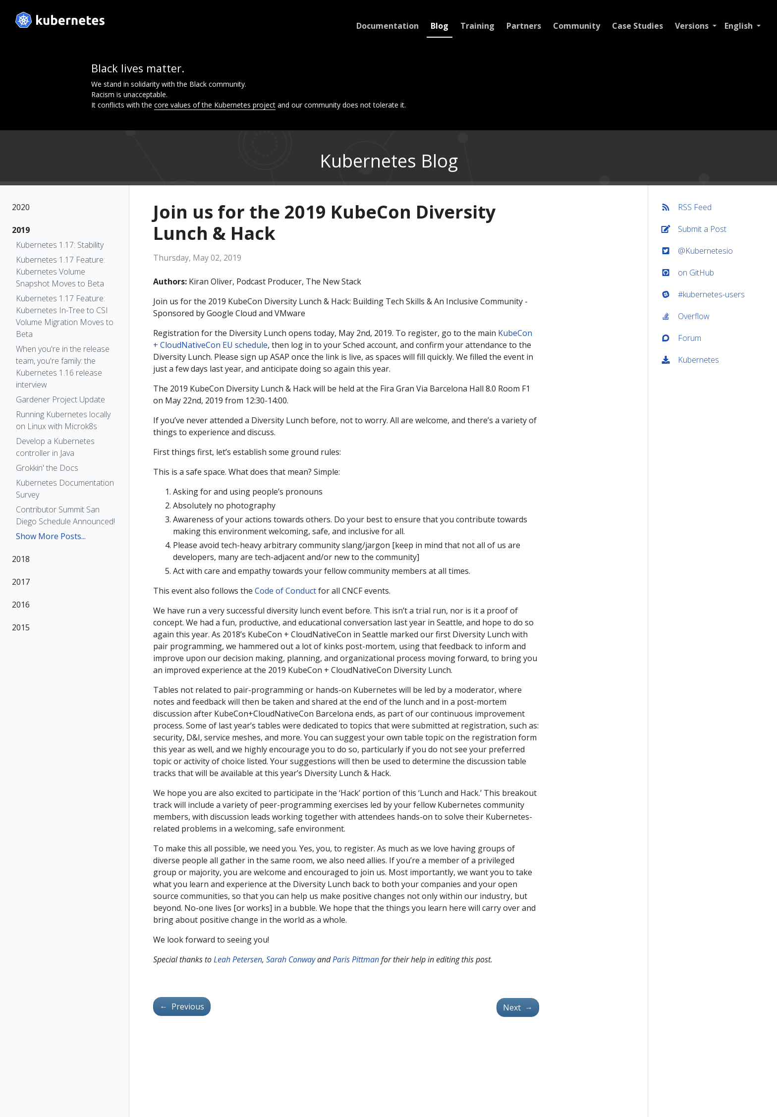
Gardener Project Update (60, 399)
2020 (21, 207)
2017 (21, 581)
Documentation (386, 25)
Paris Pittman (356, 959)
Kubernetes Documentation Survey (65, 488)
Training (476, 25)
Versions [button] (692, 25)
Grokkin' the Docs (47, 467)
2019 (21, 229)
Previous (182, 1006)
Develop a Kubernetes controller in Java (55, 447)
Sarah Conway (290, 959)
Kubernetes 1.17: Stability (60, 244)
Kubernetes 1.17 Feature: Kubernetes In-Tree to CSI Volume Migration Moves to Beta (64, 316)
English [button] (738, 25)
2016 (21, 604)
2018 (21, 559)
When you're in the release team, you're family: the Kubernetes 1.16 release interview (63, 366)
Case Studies (636, 25)
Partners (522, 25)
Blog (438, 25)
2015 (21, 627)
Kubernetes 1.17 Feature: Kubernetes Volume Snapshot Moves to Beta (60, 271)
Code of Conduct (285, 590)
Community (575, 25)
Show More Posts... (51, 536)
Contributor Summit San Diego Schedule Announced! (65, 515)
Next (518, 1007)
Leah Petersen (238, 959)
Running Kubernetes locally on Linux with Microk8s (63, 420)
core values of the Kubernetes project (215, 105)
